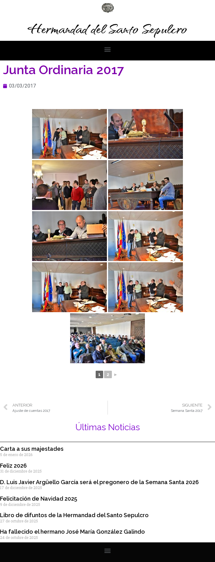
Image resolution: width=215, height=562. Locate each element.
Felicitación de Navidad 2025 (38, 498)
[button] (108, 49)
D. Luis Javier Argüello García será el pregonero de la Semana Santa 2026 (99, 482)
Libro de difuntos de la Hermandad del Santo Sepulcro (74, 515)
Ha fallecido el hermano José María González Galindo (72, 531)
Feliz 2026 (13, 465)
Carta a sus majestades (32, 448)
